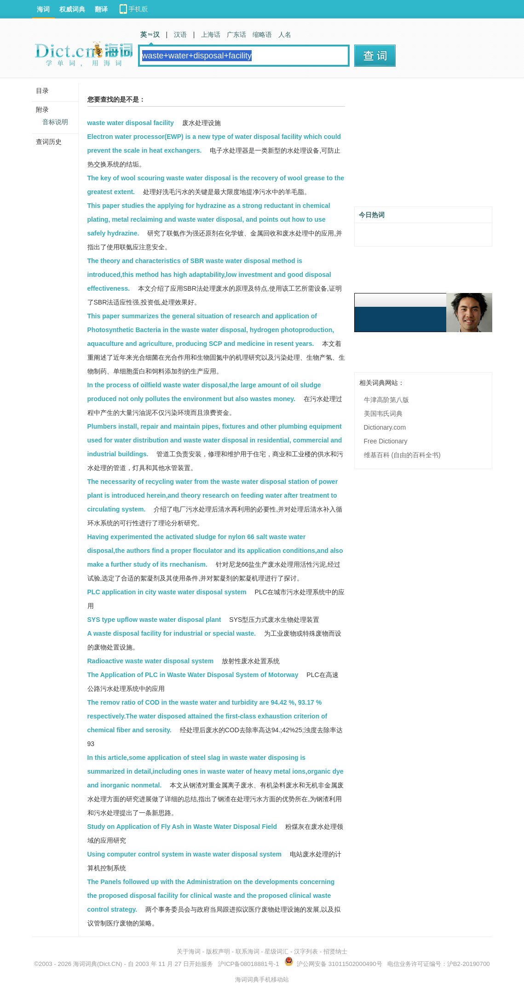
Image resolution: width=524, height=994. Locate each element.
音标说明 (55, 122)
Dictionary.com (385, 427)
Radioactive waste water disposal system (150, 661)
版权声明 (218, 951)
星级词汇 (276, 951)
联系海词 (247, 951)
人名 (284, 34)
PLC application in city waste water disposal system (167, 592)
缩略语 (262, 34)
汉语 (180, 34)
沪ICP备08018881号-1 (248, 963)
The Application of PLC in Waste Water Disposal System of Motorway (193, 674)
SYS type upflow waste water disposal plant (154, 619)
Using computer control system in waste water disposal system (184, 854)
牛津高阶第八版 (386, 399)
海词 (43, 9)
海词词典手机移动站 (262, 979)
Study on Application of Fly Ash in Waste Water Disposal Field (182, 826)
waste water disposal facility (130, 122)
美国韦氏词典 (383, 413)
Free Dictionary (386, 441)
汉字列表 (306, 951)
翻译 (101, 9)
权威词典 (72, 9)
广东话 (236, 34)
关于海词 (189, 951)
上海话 (210, 34)
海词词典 (85, 963)
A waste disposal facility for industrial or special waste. (171, 633)
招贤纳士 (335, 951)
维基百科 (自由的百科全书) (402, 455)
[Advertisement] (423, 145)
